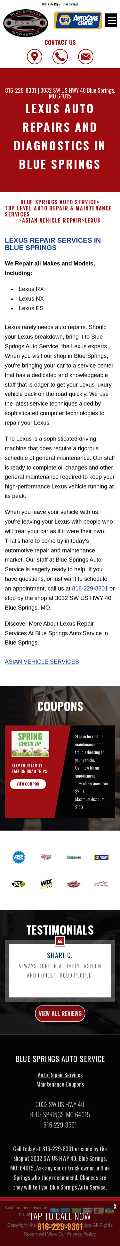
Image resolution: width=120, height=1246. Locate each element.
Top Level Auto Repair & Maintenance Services (58, 230)
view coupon (28, 802)
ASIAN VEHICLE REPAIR (52, 239)
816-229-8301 (20, 90)
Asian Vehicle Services (42, 680)
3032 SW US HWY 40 (63, 90)
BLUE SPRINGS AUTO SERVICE (58, 221)
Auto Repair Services (60, 1093)
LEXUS (93, 239)
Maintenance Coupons (60, 1103)
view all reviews (60, 1032)
